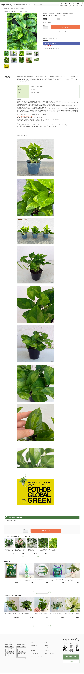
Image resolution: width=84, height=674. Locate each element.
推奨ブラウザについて (49, 653)
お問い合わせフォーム (71, 656)
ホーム (32, 642)
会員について (47, 645)
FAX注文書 (71, 661)
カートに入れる (65, 27)
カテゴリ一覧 (34, 645)
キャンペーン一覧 (35, 647)
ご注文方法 (47, 642)
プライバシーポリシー (35, 653)
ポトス (9, 8)
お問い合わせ (47, 650)
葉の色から (11, 11)
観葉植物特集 (6, 11)
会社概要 (47, 647)
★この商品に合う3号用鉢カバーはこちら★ (26, 116)
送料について (45, 40)
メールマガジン (48, 656)
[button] (38, 557)
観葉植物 (5, 8)
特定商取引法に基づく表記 (36, 656)
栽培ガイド (33, 650)
